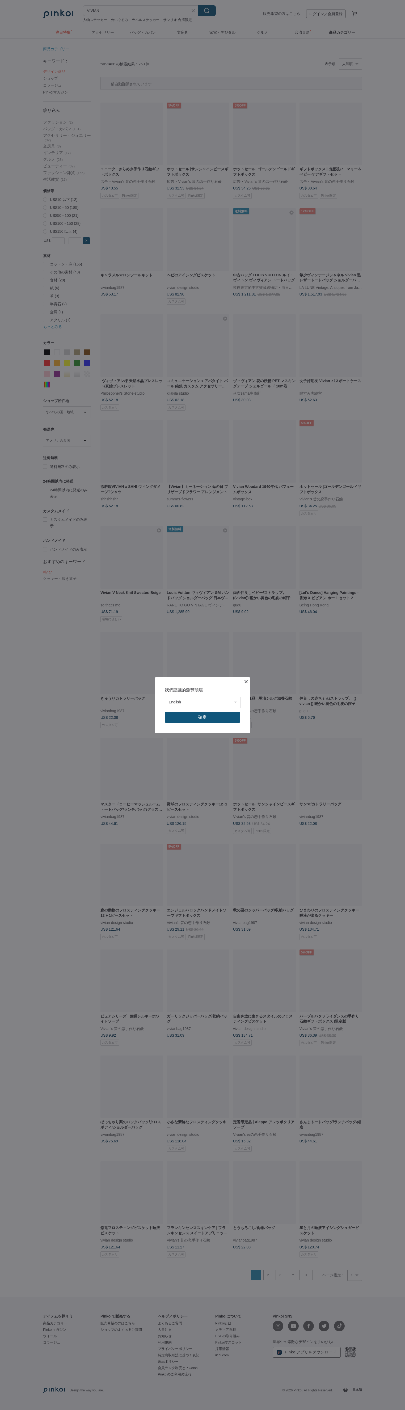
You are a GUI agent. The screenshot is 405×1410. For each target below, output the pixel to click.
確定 (202, 717)
